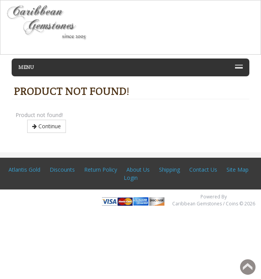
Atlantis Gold (24, 169)
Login (131, 177)
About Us (138, 169)
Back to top (248, 267)
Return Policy (100, 169)
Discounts (62, 169)
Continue (46, 126)
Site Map (237, 169)
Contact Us (203, 169)
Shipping (169, 169)
